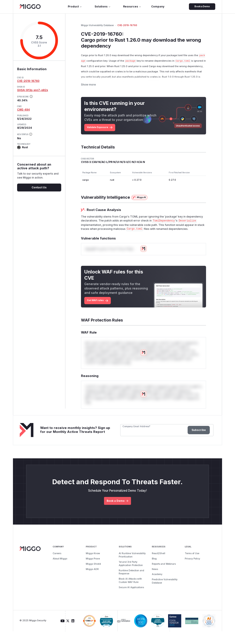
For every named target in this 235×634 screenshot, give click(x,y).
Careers (57, 556)
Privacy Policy (192, 561)
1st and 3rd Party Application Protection (131, 566)
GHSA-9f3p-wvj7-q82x (32, 90)
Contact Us (39, 187)
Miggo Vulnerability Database (97, 25)
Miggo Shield (93, 566)
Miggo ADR (92, 571)
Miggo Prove (93, 561)
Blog (154, 561)
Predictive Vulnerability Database (165, 584)
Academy (157, 577)
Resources (132, 6)
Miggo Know (93, 556)
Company (157, 6)
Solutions (103, 6)
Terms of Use (192, 556)
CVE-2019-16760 (28, 80)
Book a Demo (202, 6)
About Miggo (60, 561)
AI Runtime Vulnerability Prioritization (132, 558)
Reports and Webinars (164, 566)
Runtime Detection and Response (131, 575)
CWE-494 (23, 109)
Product (75, 6)
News (155, 571)
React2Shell (158, 556)
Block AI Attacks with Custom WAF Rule (130, 583)
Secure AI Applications (131, 590)
